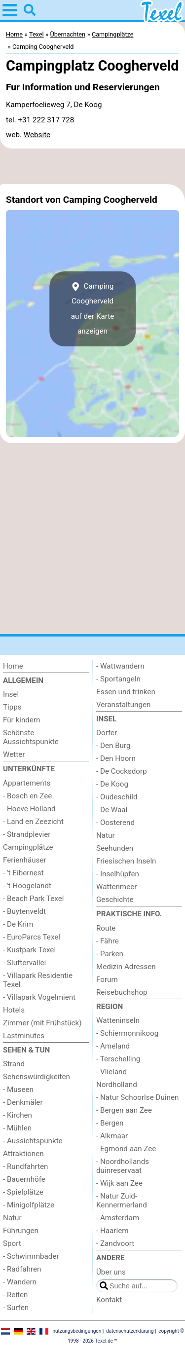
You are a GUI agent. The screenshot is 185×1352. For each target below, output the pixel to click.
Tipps (12, 707)
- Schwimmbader (31, 1256)
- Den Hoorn (116, 758)
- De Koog (112, 784)
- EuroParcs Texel (31, 937)
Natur (12, 1217)
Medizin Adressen (126, 966)
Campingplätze (28, 847)
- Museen (18, 1089)
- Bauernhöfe (24, 1179)
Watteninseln (118, 1020)
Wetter (14, 754)
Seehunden (114, 848)
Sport (12, 1243)
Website (37, 134)
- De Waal (111, 809)
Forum (107, 979)
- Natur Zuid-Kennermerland (121, 1200)
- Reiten (15, 1294)
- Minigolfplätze (28, 1205)
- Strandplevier (26, 834)
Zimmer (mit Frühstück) (42, 1022)
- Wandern (20, 1281)
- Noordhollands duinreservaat (122, 1166)
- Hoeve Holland (29, 808)
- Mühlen (17, 1128)
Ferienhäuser (24, 860)
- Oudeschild (117, 796)
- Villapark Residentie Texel (38, 980)
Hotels (14, 1010)
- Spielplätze (23, 1192)
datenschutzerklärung (129, 1331)
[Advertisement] (92, 166)
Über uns (111, 1272)
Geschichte (115, 899)
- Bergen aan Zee (124, 1110)
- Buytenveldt (24, 911)
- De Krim (18, 924)
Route (105, 928)
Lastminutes (23, 1035)
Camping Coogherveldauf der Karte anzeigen (92, 309)
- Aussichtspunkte (33, 1140)
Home (13, 666)
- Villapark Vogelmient (39, 997)
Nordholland (116, 1084)
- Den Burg (113, 745)
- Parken (109, 953)
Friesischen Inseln (126, 861)
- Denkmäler (23, 1102)
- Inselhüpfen (117, 873)
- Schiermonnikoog (127, 1033)
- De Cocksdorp (121, 771)
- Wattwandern (120, 666)
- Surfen (16, 1307)
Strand (14, 1063)
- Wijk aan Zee (119, 1183)
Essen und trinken (125, 691)
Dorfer (106, 732)
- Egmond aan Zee (126, 1148)
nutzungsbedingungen (76, 1331)
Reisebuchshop (122, 992)
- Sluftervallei (24, 962)
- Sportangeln (118, 679)
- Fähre (107, 941)
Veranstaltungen (123, 704)
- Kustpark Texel (29, 949)
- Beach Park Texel (33, 898)
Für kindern (21, 719)
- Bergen (109, 1123)
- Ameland (113, 1046)
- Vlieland (111, 1071)
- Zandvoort (115, 1243)
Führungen (20, 1230)
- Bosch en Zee (27, 795)
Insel (11, 694)
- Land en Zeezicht (33, 821)
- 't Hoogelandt (27, 885)
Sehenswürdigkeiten (36, 1076)
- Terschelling (118, 1058)
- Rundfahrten (25, 1166)
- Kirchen (17, 1115)
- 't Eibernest (23, 872)
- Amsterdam (117, 1217)
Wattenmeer (116, 886)
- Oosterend (115, 822)
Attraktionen (23, 1153)
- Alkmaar (112, 1135)
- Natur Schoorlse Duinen (137, 1097)
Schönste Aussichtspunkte (31, 737)
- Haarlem (112, 1230)
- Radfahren (22, 1269)
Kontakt (109, 1299)
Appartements (26, 783)
